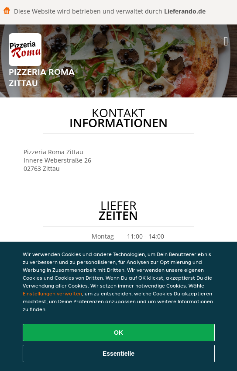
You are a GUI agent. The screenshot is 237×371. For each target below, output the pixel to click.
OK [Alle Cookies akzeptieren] (118, 332)
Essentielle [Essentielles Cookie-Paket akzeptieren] (118, 353)
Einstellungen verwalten (52, 293)
